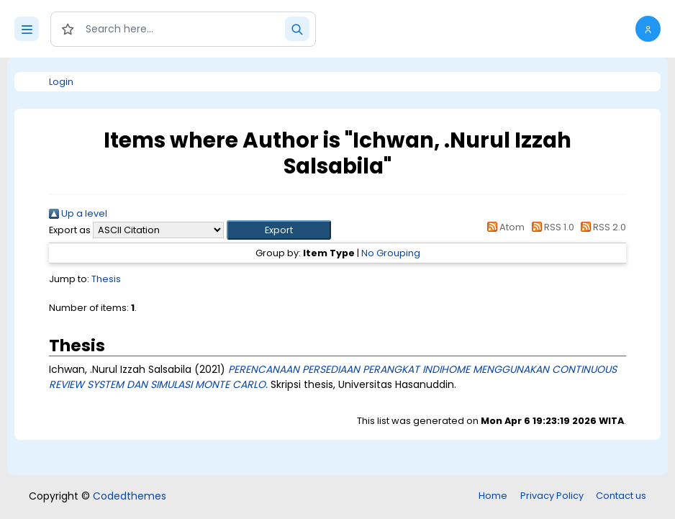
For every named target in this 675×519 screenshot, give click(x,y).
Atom (504, 227)
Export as (70, 230)
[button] (648, 29)
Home (493, 495)
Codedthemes (129, 496)
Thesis (106, 279)
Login (61, 82)
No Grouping (390, 253)
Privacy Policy (552, 495)
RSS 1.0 (550, 227)
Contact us (621, 495)
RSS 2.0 (601, 227)
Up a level (78, 213)
